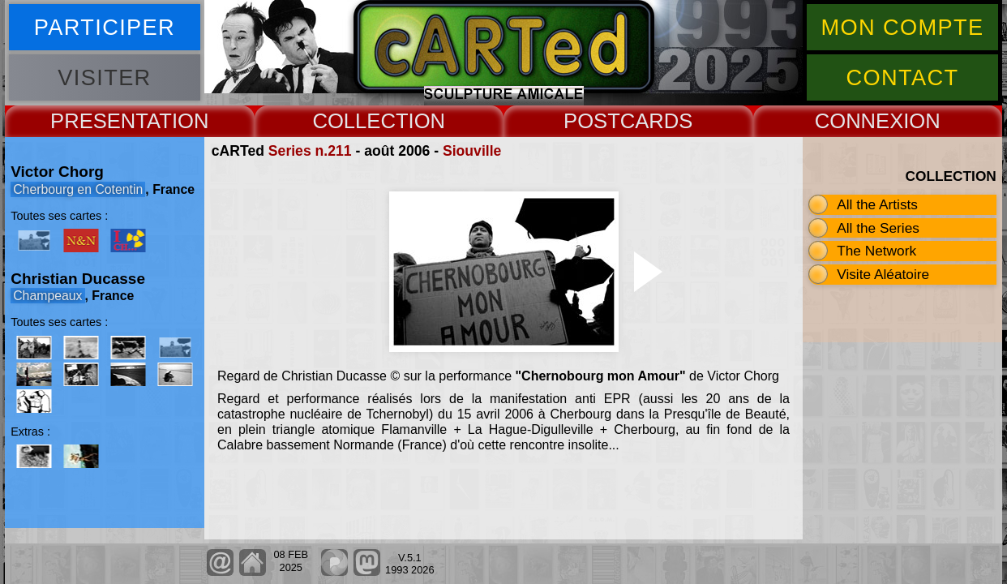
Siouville (472, 151)
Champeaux (47, 296)
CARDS (656, 121)
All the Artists (877, 204)
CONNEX (859, 121)
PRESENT (98, 121)
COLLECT (360, 121)
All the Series (878, 228)
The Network (876, 251)
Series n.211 (310, 151)
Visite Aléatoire (883, 274)
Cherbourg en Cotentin (78, 189)
